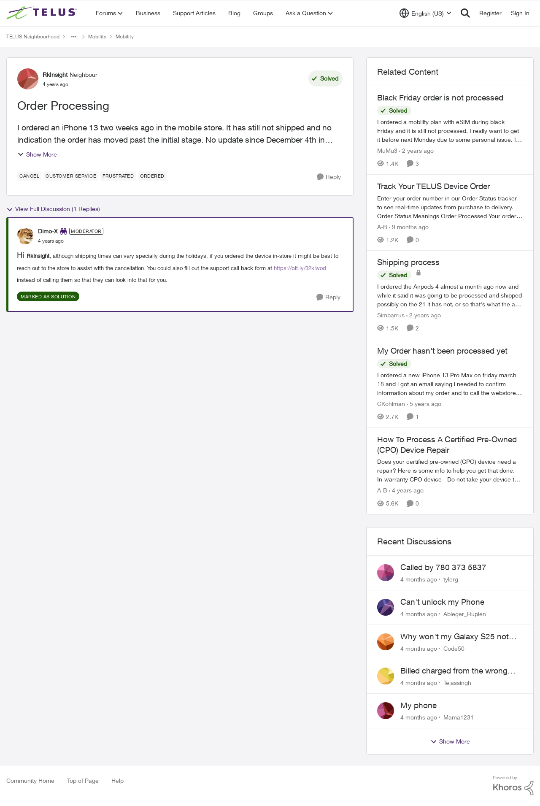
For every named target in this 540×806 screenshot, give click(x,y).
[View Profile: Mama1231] (385, 710)
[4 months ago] (418, 579)
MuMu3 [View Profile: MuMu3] (387, 150)
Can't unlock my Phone (442, 601)
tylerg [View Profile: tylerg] (450, 579)
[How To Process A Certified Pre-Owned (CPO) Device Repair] (450, 470)
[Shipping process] (450, 295)
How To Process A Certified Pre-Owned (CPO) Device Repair (447, 444)
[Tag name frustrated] (118, 176)
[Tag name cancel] (29, 176)
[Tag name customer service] (70, 176)
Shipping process (408, 262)
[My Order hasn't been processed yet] (450, 384)
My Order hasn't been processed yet (442, 350)
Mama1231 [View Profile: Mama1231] (458, 717)
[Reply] (329, 177)
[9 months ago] (409, 226)
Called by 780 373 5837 (443, 567)
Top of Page (83, 780)
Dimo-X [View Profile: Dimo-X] (48, 231)
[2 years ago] (416, 150)
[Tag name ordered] (152, 176)
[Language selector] (425, 13)
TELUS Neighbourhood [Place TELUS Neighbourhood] (32, 36)
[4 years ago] (406, 490)
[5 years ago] (424, 403)
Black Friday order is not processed (440, 97)
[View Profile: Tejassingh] (385, 676)
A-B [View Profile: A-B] (382, 226)
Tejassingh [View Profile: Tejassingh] (457, 682)
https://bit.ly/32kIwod (300, 268)
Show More (37, 154)
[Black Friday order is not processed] (450, 130)
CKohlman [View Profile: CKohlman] (391, 403)
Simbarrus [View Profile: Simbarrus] (391, 315)
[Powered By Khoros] (513, 785)
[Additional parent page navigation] (74, 37)
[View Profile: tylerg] (385, 572)
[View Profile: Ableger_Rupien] (385, 607)
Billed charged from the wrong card (454, 671)
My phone (418, 705)
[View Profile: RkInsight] (27, 78)
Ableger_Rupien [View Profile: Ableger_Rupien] (464, 613)
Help (117, 780)
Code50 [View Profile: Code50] (453, 648)
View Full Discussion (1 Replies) (53, 209)
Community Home (30, 780)
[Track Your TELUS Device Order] (450, 206)
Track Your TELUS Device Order (433, 186)
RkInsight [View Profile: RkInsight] (55, 74)
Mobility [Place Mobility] (97, 36)
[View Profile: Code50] (385, 641)
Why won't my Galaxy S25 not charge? (454, 637)
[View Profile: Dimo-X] (25, 235)
